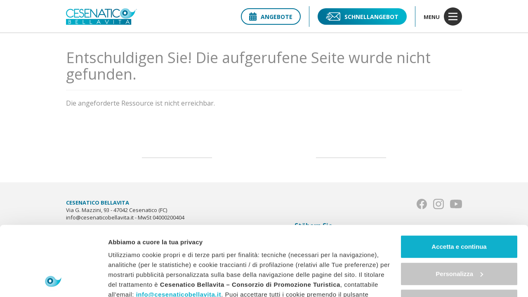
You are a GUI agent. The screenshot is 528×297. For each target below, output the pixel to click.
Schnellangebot (362, 16)
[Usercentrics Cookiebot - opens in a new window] (53, 281)
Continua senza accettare (459, 235)
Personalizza (459, 208)
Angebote (270, 17)
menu (443, 16)
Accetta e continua (458, 181)
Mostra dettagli (130, 280)
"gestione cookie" (311, 258)
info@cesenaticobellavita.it (179, 229)
